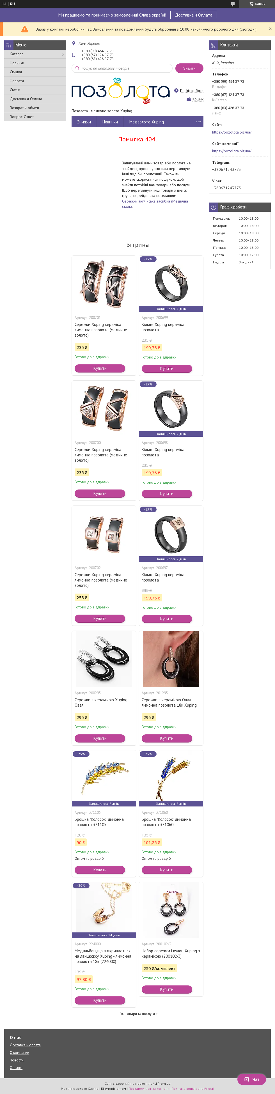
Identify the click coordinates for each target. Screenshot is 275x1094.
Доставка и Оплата (193, 15)
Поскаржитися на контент (149, 1088)
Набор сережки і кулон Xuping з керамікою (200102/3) (171, 953)
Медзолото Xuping (146, 122)
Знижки (84, 122)
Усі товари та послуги (137, 1013)
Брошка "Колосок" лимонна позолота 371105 (99, 822)
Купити (100, 368)
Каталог (16, 53)
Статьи (15, 89)
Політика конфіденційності (192, 1088)
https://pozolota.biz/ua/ (231, 132)
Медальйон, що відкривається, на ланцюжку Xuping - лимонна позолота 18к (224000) (103, 956)
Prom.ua (164, 1083)
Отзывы (16, 1067)
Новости (17, 80)
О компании (19, 1052)
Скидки (16, 71)
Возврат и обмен (24, 107)
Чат (251, 1079)
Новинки (17, 62)
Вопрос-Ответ (22, 116)
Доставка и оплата (25, 1045)
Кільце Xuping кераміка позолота (163, 327)
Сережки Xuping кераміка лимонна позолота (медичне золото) (101, 330)
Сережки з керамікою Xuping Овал (101, 702)
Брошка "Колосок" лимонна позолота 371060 (166, 822)
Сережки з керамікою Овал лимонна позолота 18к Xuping (169, 702)
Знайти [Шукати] (189, 68)
